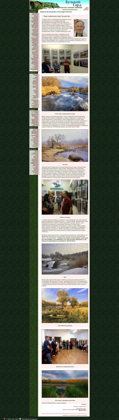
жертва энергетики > (36, 51)
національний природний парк (72, 9)
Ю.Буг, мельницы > (36, 29)
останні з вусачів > (36, 106)
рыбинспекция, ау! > (36, 48)
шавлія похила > (37, 96)
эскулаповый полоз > (36, 107)
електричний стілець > (35, 163)
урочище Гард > (37, 16)
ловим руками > (37, 143)
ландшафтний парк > (36, 13)
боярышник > (37, 77)
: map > (87, 7)
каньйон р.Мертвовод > (35, 20)
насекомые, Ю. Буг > (36, 103)
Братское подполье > (36, 121)
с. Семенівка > (37, 65)
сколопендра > (37, 104)
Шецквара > (37, 136)
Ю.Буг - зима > (37, 28)
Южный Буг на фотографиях (74, 409)
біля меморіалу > (36, 124)
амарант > (38, 76)
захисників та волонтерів (64, 284)
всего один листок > (36, 43)
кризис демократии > (36, 159)
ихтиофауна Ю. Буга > (36, 105)
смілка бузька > (37, 92)
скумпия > (38, 94)
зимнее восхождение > (35, 132)
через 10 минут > (37, 138)
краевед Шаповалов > (36, 62)
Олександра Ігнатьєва (56, 22)
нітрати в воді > (37, 46)
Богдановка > (37, 117)
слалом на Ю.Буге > (36, 137)
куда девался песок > (36, 45)
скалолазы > (37, 134)
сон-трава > (37, 93)
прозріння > (37, 50)
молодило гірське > (36, 81)
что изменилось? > (36, 60)
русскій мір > (37, 151)
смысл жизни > (37, 150)
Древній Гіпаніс (82, 410)
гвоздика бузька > (36, 78)
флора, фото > (37, 102)
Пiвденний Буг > (37, 55)
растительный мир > (36, 14)
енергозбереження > (36, 66)
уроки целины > (37, 174)
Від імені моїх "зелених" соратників (60, 281)
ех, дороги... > (37, 147)
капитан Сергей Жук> (36, 61)
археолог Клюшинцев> (35, 63)
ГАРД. (44, 231)
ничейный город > (36, 172)
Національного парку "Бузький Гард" (75, 167)
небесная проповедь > (35, 40)
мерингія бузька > (36, 80)
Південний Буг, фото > (35, 21)
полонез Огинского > (36, 171)
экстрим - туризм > (36, 130)
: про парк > (86, 9)
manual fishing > (37, 144)
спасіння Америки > (36, 161)
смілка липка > (37, 91)
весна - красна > (37, 15)
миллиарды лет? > (36, 44)
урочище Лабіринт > (36, 18)
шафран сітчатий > (36, 97)
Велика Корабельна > (36, 17)
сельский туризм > (36, 129)
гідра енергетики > (36, 35)
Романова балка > (36, 19)
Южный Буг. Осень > (36, 27)
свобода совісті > (36, 157)
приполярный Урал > (36, 131)
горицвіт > (38, 79)
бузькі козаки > (37, 110)
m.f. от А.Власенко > (36, 145)
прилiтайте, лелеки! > (36, 42)
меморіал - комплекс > (35, 125)
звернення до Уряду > (36, 33)
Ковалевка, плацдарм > (35, 122)
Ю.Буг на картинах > (36, 30)
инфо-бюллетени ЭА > (35, 59)
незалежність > (37, 158)
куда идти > (38, 166)
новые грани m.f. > (36, 146)
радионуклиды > (37, 57)
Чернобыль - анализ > (36, 49)
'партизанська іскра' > (36, 120)
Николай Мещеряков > (36, 135)
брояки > (38, 36)
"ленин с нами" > (36, 156)
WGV (9, 419)
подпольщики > (37, 118)
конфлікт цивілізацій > (35, 160)
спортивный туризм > (36, 133)
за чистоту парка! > (36, 47)
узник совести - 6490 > (36, 115)
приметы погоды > (36, 41)
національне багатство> (35, 162)
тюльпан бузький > (36, 95)
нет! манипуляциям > (36, 34)
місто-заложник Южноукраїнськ (72, 125)
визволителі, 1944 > (36, 123)
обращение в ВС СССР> (35, 58)
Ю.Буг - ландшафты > (36, 26)
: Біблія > (86, 8)
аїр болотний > (37, 75)
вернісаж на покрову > (35, 25)
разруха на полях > (36, 165)
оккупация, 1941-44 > (36, 116)
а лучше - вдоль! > (36, 56)
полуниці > (38, 89)
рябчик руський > (36, 90)
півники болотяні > (36, 87)
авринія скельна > (36, 74)
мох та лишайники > (36, 82)
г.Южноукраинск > (36, 64)
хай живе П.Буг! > (36, 31)
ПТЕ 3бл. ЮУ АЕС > (36, 32)
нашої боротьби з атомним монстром (55, 35)
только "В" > (37, 173)
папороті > (38, 88)
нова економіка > (36, 164)
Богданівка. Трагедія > (35, 119)
